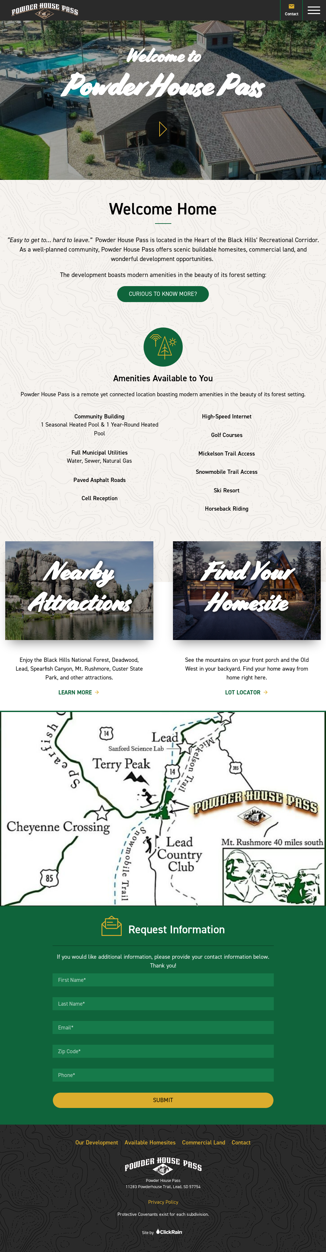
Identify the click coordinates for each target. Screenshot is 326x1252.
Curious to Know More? (163, 294)
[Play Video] (163, 129)
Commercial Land (203, 1142)
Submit (163, 1100)
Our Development (96, 1142)
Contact (291, 9)
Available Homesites (150, 1142)
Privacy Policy (163, 1202)
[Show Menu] (314, 10)
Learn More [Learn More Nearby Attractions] (79, 692)
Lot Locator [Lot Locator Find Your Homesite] (247, 692)
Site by (163, 1231)
